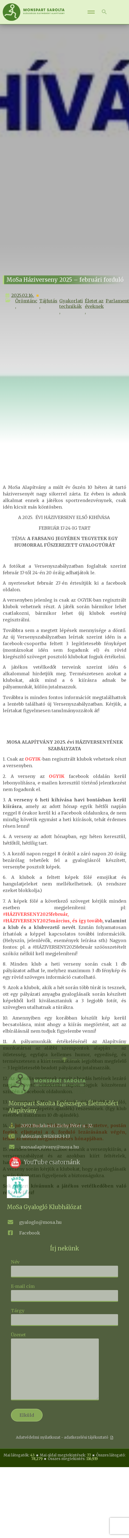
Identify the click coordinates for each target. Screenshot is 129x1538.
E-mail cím (64, 1290)
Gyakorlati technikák (71, 318)
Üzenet (55, 1366)
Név (64, 1266)
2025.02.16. (19, 310)
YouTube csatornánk (52, 1162)
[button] (104, 12)
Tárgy (64, 1315)
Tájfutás (48, 316)
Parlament (117, 316)
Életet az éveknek (94, 318)
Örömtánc (26, 316)
